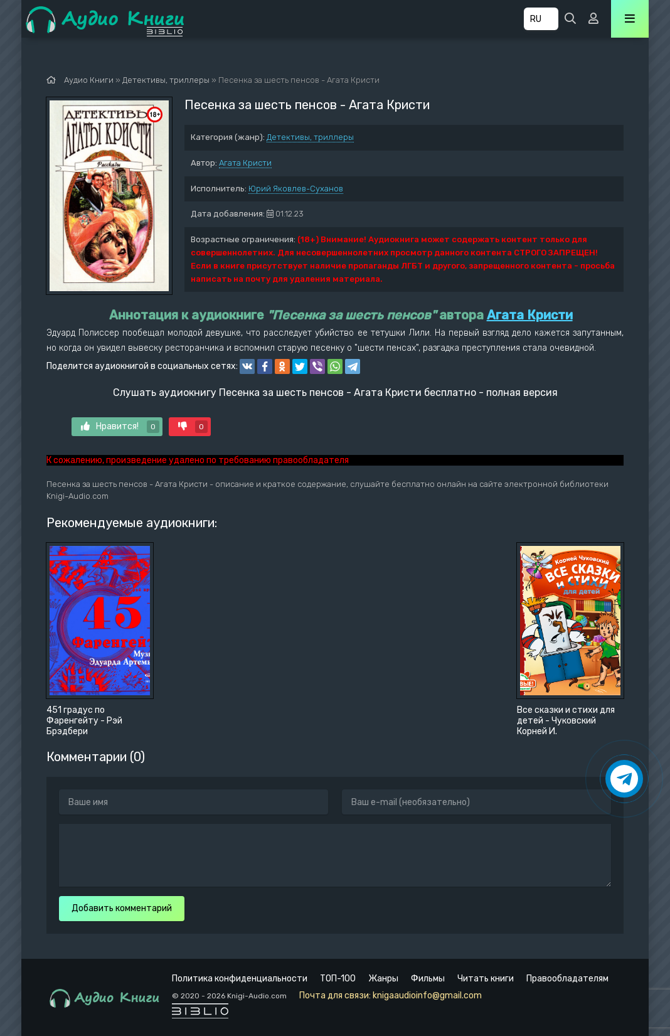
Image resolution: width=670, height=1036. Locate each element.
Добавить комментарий (122, 908)
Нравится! (120, 426)
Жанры (383, 978)
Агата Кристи (245, 163)
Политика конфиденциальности (239, 978)
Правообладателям (567, 978)
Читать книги (485, 978)
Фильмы (428, 978)
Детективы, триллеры (310, 137)
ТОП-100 (338, 978)
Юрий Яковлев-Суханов (295, 188)
